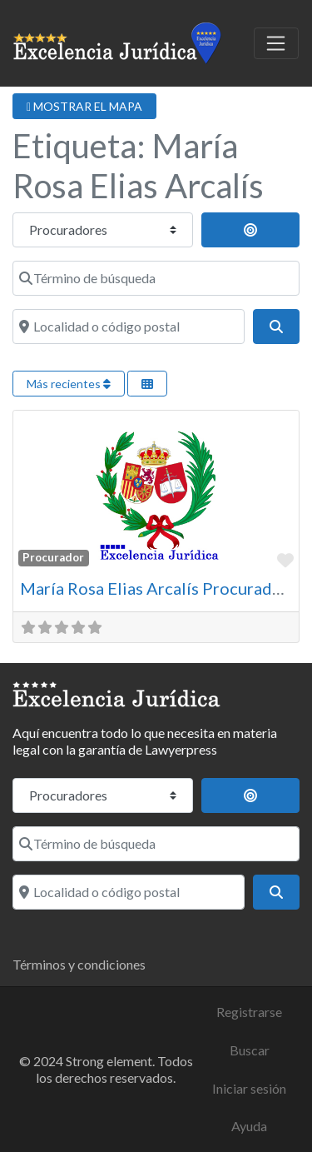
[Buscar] (276, 326)
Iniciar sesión (249, 1088)
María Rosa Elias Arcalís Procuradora (158, 588)
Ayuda (249, 1126)
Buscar (250, 1050)
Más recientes (69, 384)
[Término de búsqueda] (156, 278)
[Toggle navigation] (276, 43)
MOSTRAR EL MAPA (84, 106)
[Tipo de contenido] (102, 229)
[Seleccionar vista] (147, 383)
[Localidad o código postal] (128, 326)
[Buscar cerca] (250, 229)
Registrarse (249, 1012)
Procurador (53, 557)
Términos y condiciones (79, 964)
